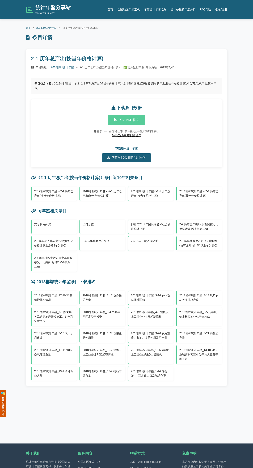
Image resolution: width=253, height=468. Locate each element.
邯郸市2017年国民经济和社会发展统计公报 (151, 226)
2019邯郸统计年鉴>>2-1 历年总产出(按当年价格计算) (53, 193)
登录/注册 (221, 9)
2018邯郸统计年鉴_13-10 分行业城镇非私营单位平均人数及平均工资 (198, 354)
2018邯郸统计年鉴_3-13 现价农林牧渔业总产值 (198, 297)
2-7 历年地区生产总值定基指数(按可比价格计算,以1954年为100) (53, 262)
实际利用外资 (42, 224)
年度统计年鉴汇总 (155, 9)
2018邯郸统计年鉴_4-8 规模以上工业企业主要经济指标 (149, 314)
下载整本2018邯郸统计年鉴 (126, 157)
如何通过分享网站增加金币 (126, 135)
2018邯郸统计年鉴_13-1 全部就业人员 (53, 373)
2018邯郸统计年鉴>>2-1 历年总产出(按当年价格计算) (102, 193)
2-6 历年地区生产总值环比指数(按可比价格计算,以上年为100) (198, 243)
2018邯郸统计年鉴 (46, 27)
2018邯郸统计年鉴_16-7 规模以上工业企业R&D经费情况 (102, 352)
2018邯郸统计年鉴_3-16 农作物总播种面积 (150, 297)
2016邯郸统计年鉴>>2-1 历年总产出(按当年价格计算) (198, 193)
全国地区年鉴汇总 (128, 9)
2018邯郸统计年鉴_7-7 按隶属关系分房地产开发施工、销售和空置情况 (53, 316)
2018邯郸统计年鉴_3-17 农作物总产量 (102, 297)
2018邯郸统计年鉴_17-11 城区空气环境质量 (53, 352)
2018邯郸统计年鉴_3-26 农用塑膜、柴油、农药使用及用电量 (150, 335)
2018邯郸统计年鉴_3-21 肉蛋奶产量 (198, 335)
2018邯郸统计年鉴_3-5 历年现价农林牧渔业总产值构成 (198, 314)
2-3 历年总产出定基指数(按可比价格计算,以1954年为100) (53, 243)
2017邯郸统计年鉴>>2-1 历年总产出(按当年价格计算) (150, 193)
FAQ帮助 (205, 9)
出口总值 (88, 224)
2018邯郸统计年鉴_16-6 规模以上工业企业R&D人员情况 (150, 352)
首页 (110, 9)
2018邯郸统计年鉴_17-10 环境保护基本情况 (53, 297)
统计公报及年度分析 (183, 9)
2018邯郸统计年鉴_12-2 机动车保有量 (102, 373)
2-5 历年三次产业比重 (144, 241)
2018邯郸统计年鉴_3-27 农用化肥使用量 (102, 335)
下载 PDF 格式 (126, 120)
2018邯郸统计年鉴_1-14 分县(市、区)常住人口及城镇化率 (149, 373)
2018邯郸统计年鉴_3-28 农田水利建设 (53, 335)
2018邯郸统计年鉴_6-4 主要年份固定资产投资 (101, 314)
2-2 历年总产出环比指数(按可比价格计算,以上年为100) (198, 226)
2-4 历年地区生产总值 (96, 241)
